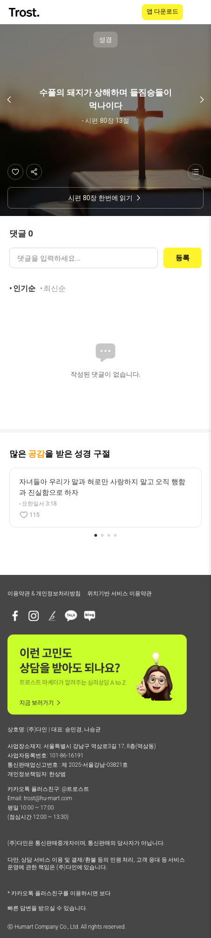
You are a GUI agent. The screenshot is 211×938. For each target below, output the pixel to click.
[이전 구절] (9, 99)
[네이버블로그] (89, 615)
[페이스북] (14, 615)
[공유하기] (34, 172)
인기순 (24, 288)
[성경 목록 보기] (196, 172)
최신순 (54, 288)
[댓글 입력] (83, 258)
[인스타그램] (33, 615)
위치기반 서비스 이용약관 (119, 593)
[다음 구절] (201, 99)
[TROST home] (24, 12)
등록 (183, 258)
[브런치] (52, 615)
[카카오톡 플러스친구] (70, 615)
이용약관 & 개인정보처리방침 (44, 593)
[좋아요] (15, 172)
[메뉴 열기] (198, 12)
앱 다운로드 (162, 11)
